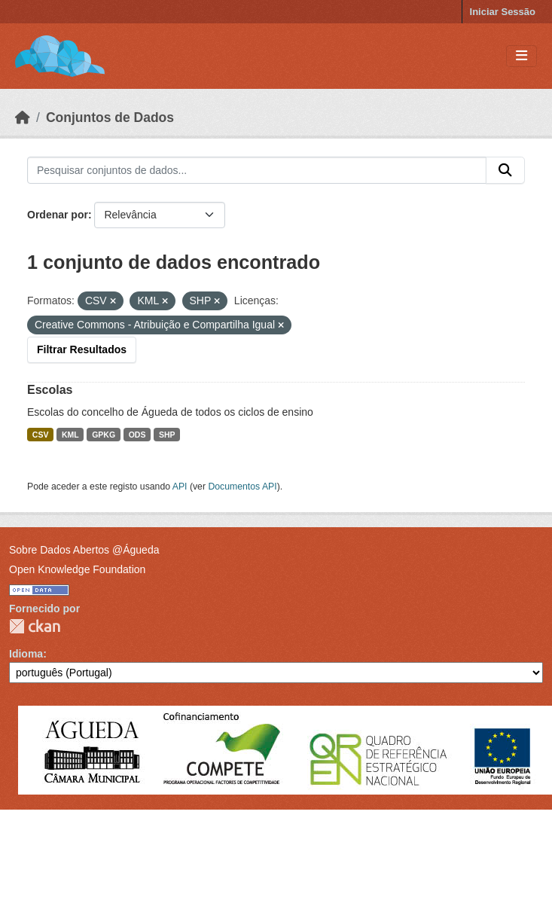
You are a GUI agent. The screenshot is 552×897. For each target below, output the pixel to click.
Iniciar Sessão (502, 11)
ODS (137, 434)
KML (70, 434)
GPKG (103, 434)
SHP (167, 434)
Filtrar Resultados (82, 349)
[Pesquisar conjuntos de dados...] (256, 170)
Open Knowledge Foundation (77, 569)
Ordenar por (57, 215)
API (180, 486)
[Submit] (505, 170)
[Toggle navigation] (521, 56)
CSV (40, 434)
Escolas (49, 389)
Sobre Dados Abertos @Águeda (84, 550)
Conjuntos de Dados (110, 117)
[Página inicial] (22, 117)
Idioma (26, 654)
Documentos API (242, 486)
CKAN (34, 626)
